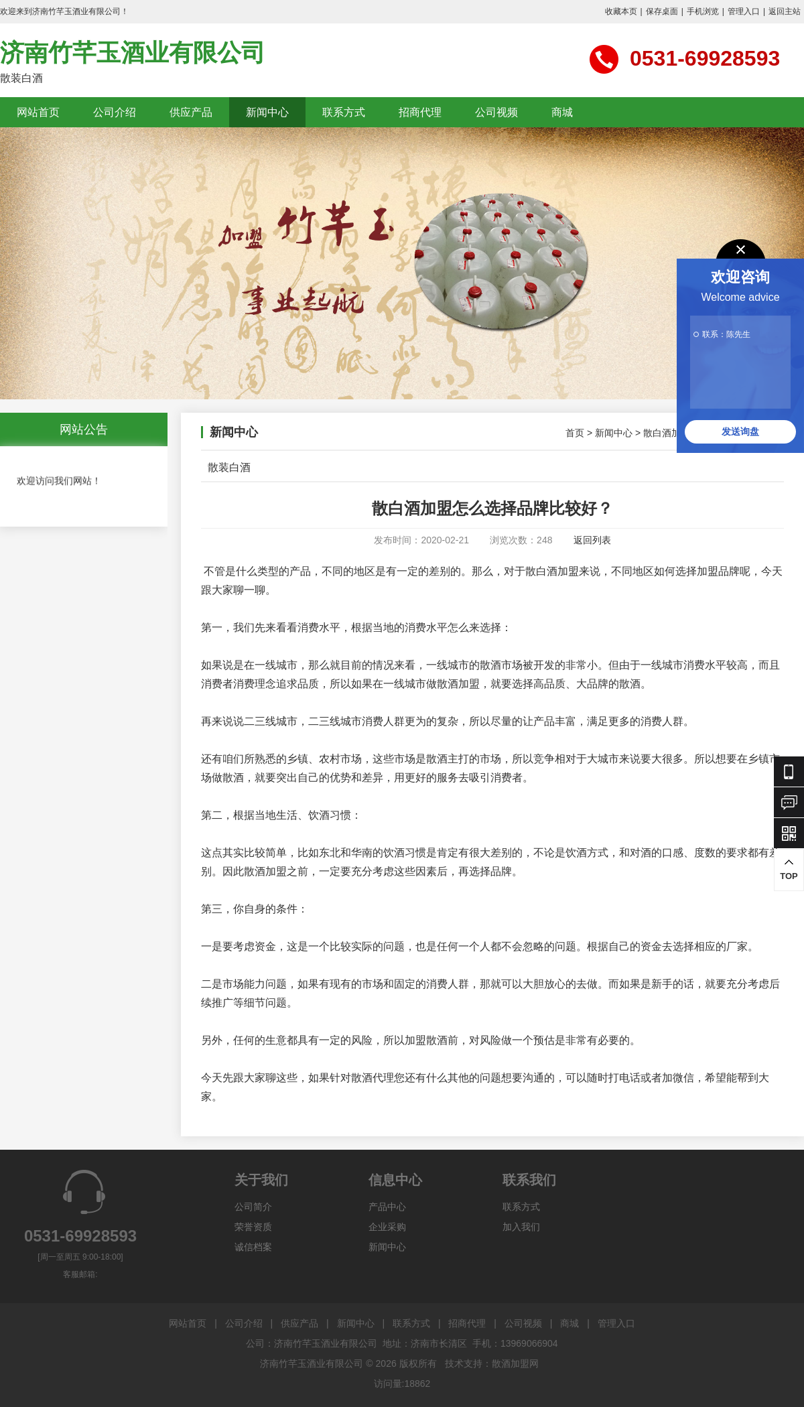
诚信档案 (253, 1247)
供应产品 (191, 112)
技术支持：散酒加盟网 (492, 1363)
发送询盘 (740, 431)
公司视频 (496, 112)
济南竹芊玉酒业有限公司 (132, 52)
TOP (789, 869)
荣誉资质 (253, 1226)
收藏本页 (621, 11)
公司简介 (253, 1206)
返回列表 (592, 540)
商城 (562, 112)
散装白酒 (229, 467)
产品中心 (387, 1206)
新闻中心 (267, 112)
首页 (574, 432)
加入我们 (521, 1226)
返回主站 (784, 11)
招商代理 (420, 112)
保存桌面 (662, 11)
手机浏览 (703, 11)
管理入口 (744, 11)
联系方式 (343, 112)
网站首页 (38, 112)
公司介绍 (114, 112)
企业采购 (387, 1226)
